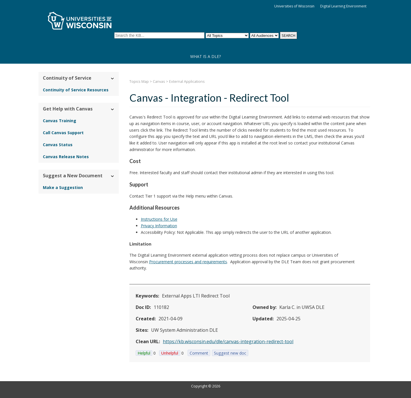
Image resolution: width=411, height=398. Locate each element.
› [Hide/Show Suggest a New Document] (112, 176)
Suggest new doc (230, 353)
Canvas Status (58, 144)
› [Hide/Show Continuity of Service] (112, 78)
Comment (199, 353)
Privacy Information (159, 225)
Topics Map (139, 81)
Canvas (159, 81)
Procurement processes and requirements (188, 261)
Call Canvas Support (63, 132)
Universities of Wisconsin (294, 6)
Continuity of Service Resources (76, 90)
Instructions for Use (159, 219)
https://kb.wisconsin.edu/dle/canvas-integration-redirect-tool (228, 341)
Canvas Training (59, 120)
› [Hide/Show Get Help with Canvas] (112, 109)
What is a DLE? (205, 56)
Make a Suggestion (63, 187)
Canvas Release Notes (66, 156)
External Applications (187, 81)
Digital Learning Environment (343, 6)
